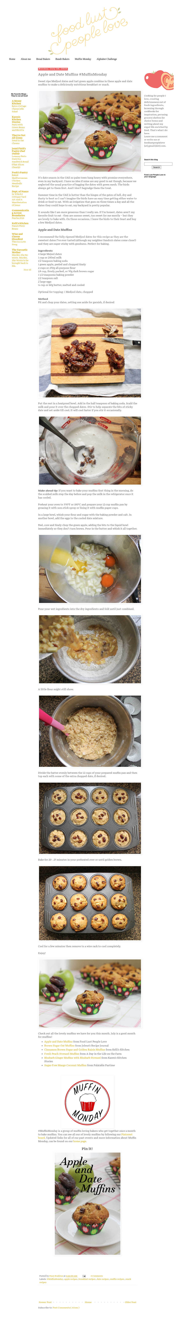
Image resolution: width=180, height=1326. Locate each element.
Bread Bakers (43, 59)
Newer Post (45, 1302)
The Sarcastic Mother (20, 251)
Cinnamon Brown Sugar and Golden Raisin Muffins (74, 1049)
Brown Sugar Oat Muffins (59, 1045)
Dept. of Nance (20, 191)
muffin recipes (117, 1279)
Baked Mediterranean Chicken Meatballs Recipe (19, 181)
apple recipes (71, 1279)
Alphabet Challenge (107, 59)
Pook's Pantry (20, 172)
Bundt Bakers (62, 59)
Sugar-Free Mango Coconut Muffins (65, 1065)
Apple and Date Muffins (58, 1041)
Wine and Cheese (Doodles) (17, 237)
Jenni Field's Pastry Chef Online (19, 151)
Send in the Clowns (18, 142)
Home (12, 59)
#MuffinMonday (55, 1279)
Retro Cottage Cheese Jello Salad (19, 109)
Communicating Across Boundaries (20, 213)
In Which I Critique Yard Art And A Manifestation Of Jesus (19, 200)
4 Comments (97, 1276)
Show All (27, 270)
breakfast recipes (87, 1279)
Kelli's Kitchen (20, 223)
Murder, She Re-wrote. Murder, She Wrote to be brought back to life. (20, 260)
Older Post (130, 1302)
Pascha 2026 (18, 218)
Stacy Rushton (56, 1276)
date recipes (103, 1279)
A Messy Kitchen (16, 102)
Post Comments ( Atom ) (66, 1307)
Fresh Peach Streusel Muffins (61, 1053)
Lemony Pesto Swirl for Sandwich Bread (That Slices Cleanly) (20, 162)
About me (26, 59)
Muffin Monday (83, 59)
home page (79, 1141)
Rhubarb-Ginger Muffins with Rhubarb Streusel (72, 1057)
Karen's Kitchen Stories (16, 119)
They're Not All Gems (18, 136)
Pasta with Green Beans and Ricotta (18, 127)
